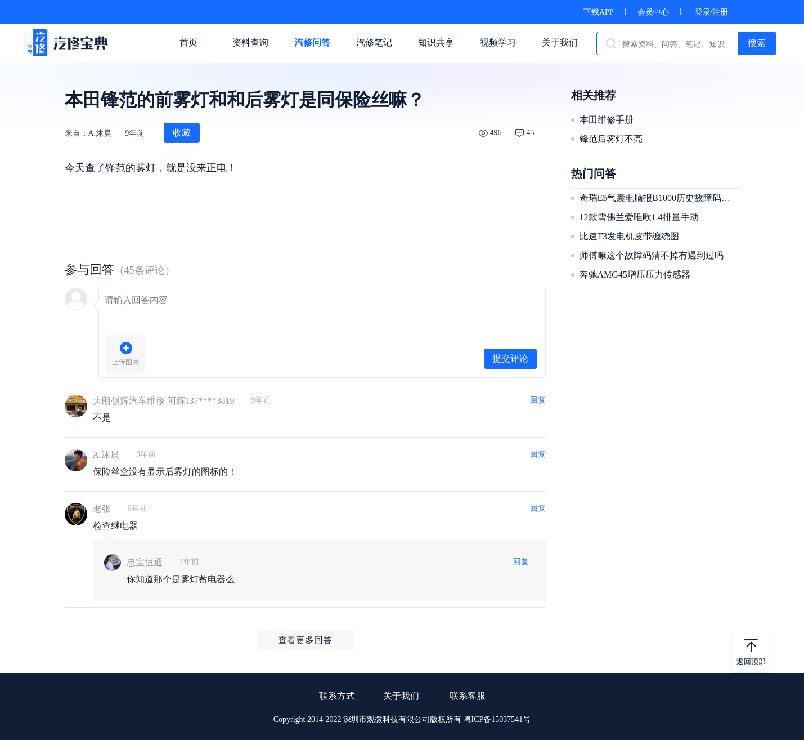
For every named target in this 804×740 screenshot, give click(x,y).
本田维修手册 (607, 119)
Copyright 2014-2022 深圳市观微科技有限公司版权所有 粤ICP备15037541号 (402, 719)
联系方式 (337, 696)
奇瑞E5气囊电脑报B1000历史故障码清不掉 (658, 198)
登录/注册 (712, 12)
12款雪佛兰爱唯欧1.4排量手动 (639, 217)
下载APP (598, 12)
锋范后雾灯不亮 (611, 139)
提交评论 (510, 358)
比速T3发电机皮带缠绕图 (630, 236)
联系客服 (468, 696)
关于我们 (401, 696)
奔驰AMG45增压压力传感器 (635, 274)
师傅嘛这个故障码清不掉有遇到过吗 (652, 255)
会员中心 (653, 12)
